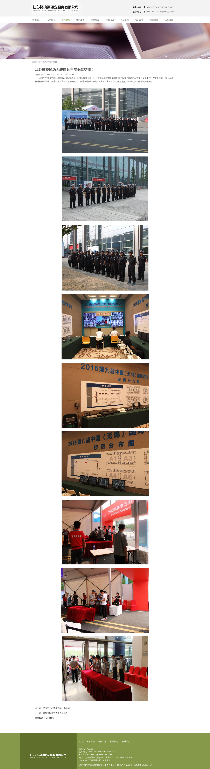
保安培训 (110, 20)
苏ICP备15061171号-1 (144, 765)
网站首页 (36, 20)
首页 (34, 62)
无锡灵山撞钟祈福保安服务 (55, 713)
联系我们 (169, 20)
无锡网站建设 (95, 760)
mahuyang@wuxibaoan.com (99, 754)
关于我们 (51, 20)
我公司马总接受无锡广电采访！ (57, 708)
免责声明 (106, 760)
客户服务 (139, 20)
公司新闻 (53, 62)
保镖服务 (95, 20)
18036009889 (95, 751)
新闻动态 (66, 20)
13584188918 (108, 751)
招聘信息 (154, 20)
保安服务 (80, 20)
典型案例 (124, 20)
